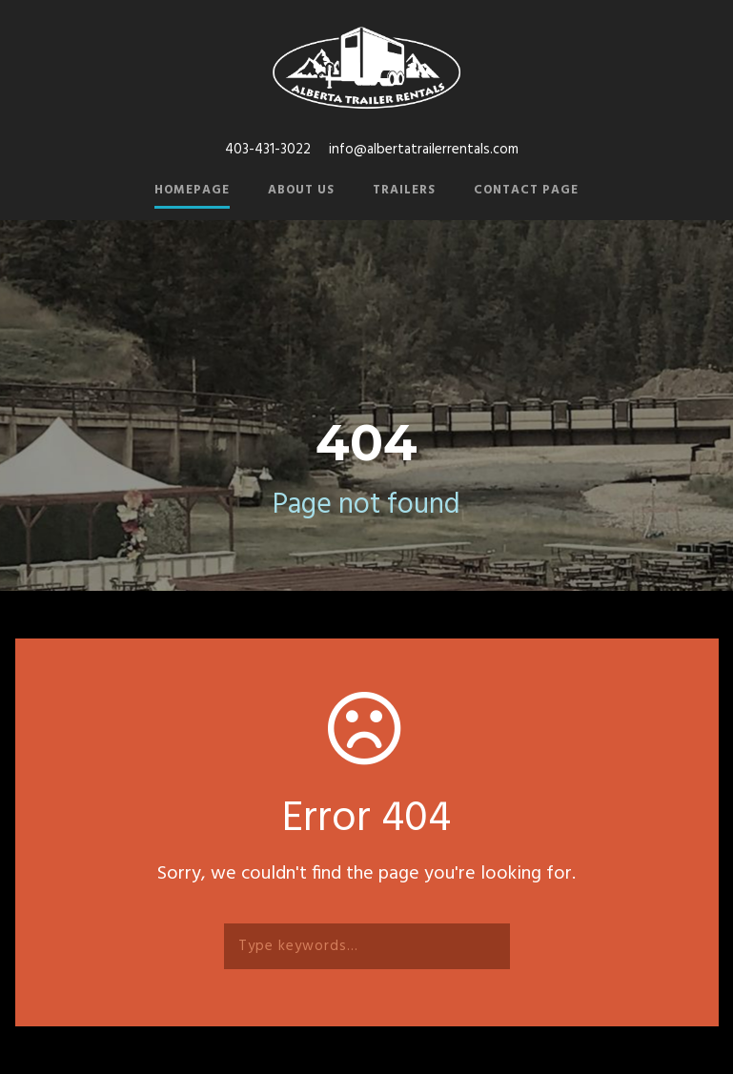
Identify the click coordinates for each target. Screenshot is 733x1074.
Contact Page (526, 190)
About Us (301, 190)
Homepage (192, 190)
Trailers (404, 190)
